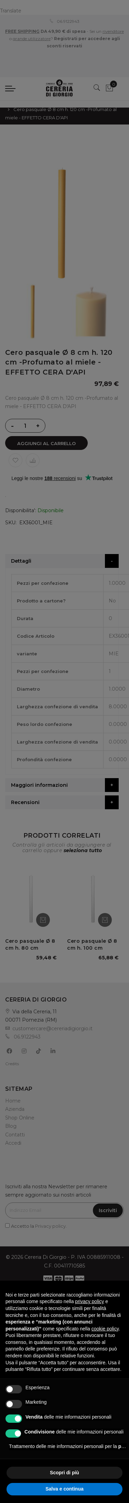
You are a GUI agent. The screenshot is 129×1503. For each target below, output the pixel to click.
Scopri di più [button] (64, 1472)
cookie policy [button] (105, 1328)
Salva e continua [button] (64, 1489)
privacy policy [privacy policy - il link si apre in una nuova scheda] (89, 1301)
